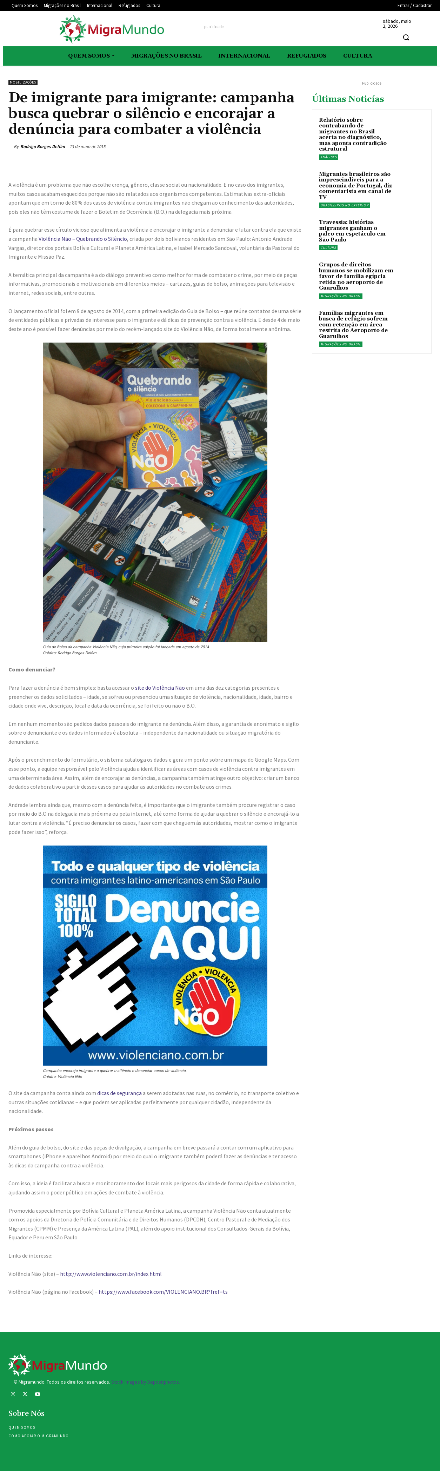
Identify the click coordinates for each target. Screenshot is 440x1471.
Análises (328, 157)
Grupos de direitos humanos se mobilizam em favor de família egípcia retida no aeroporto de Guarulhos (356, 276)
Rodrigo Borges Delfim (42, 147)
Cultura (328, 247)
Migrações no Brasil (340, 296)
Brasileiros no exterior (344, 205)
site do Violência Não (160, 687)
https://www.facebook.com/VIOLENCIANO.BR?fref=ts (163, 1291)
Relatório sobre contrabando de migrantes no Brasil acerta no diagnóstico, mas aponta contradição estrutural (353, 135)
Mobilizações (23, 82)
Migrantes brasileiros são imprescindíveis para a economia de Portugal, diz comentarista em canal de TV (355, 186)
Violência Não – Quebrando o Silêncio (83, 238)
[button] (406, 37)
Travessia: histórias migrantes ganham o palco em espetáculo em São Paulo (352, 231)
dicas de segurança (119, 1092)
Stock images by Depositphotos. (145, 1382)
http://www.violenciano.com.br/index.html (111, 1273)
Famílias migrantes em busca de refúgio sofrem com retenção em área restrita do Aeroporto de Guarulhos (353, 325)
